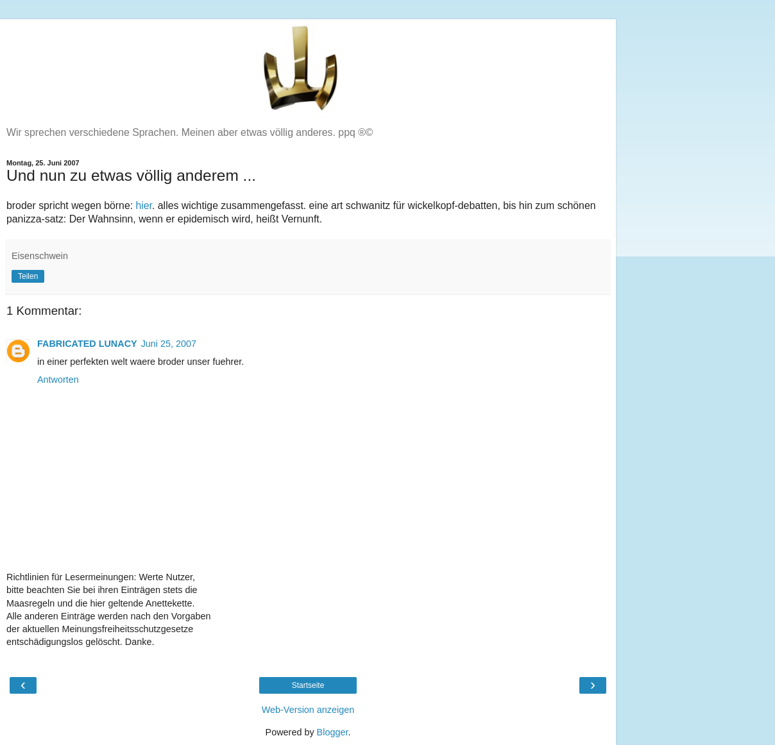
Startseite (308, 685)
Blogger (332, 732)
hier (143, 205)
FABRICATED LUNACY (87, 344)
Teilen (28, 276)
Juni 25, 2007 (168, 344)
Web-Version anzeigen (308, 710)
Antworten (58, 379)
